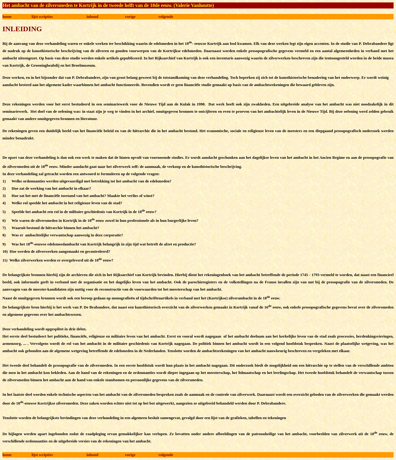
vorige (130, 16)
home (7, 16)
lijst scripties (42, 16)
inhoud (92, 16)
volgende (165, 16)
